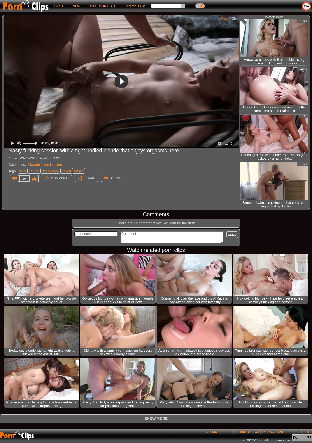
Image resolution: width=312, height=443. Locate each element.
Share (89, 178)
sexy (22, 171)
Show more (156, 419)
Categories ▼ (103, 6)
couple (79, 171)
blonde (47, 164)
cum (58, 164)
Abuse (115, 178)
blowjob (34, 164)
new (76, 6)
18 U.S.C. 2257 (273, 432)
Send (232, 235)
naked (66, 171)
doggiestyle (50, 171)
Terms (226, 432)
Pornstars (136, 6)
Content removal (246, 432)
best (58, 6)
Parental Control (300, 432)
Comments (60, 178)
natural (34, 171)
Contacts (212, 432)
